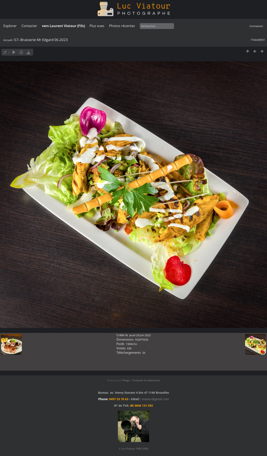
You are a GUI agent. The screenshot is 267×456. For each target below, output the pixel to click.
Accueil (7, 40)
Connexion (256, 26)
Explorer (10, 26)
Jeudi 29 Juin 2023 (140, 335)
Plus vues (96, 26)
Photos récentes (122, 26)
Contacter (29, 26)
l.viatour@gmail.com (154, 399)
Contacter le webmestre (146, 380)
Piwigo (126, 380)
